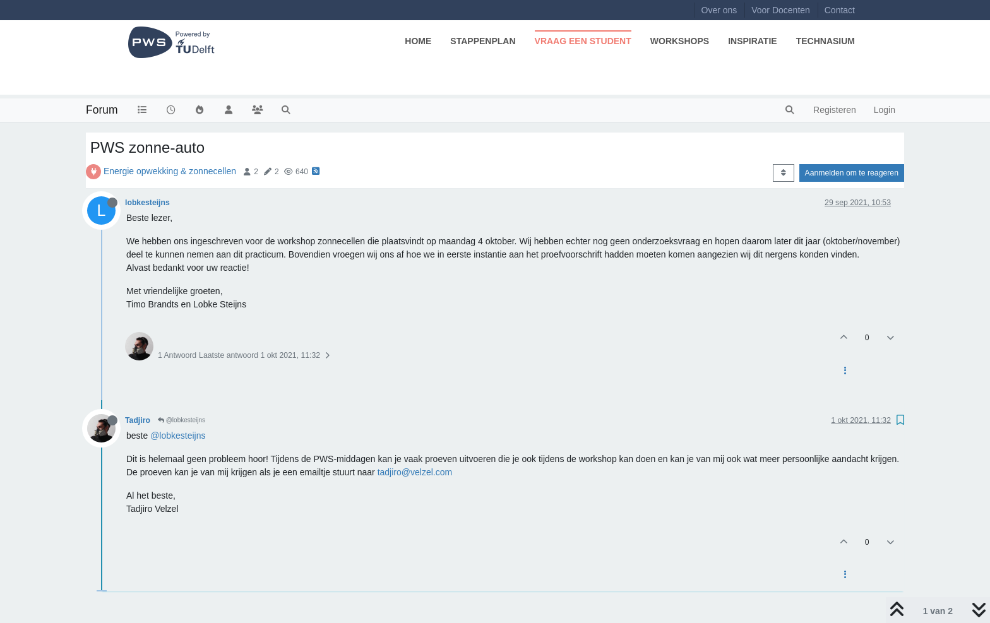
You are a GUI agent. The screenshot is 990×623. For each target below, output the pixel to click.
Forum (102, 110)
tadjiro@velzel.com (415, 472)
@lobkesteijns (181, 420)
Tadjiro (137, 420)
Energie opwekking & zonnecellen (170, 171)
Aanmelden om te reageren (851, 173)
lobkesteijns (147, 202)
